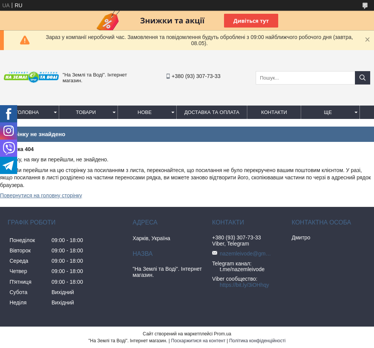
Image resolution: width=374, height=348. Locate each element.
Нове (145, 112)
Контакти (274, 112)
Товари (86, 112)
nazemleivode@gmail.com (246, 253)
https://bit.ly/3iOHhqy (244, 285)
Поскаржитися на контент (198, 340)
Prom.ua (222, 334)
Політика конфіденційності (257, 340)
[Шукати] (362, 78)
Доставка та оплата (211, 112)
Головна (27, 112)
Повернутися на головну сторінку (41, 195)
